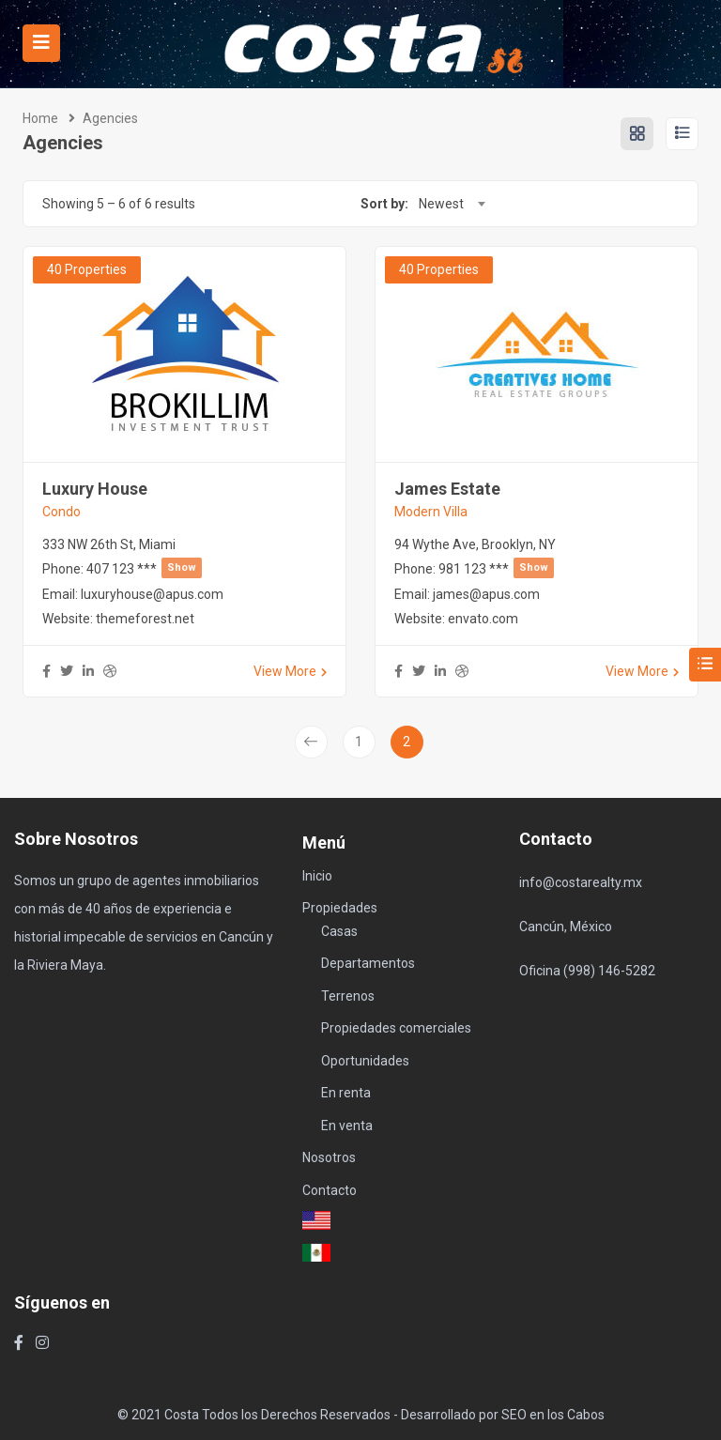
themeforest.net (145, 618)
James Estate (447, 488)
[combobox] (451, 204)
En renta (346, 1092)
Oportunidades (365, 1060)
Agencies (110, 118)
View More (290, 671)
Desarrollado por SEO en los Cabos (503, 1414)
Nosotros (329, 1157)
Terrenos (348, 995)
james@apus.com (486, 594)
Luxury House (94, 488)
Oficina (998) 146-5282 (587, 970)
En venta (347, 1125)
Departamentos (368, 963)
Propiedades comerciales (396, 1027)
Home (40, 118)
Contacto (329, 1190)
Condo (61, 511)
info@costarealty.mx (580, 882)
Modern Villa (431, 511)
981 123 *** (496, 568)
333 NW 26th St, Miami (109, 544)
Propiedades (339, 907)
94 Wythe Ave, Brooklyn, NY (475, 544)
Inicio (317, 875)
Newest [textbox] (441, 203)
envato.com (483, 618)
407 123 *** (144, 568)
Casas (339, 931)
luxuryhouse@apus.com (152, 594)
